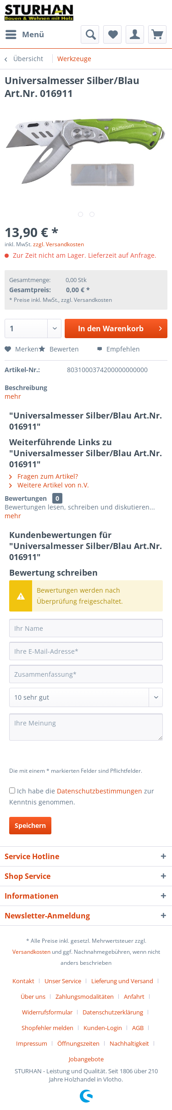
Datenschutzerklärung (113, 1012)
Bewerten (60, 349)
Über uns (33, 996)
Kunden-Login (102, 1028)
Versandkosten (31, 952)
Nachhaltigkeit (129, 1043)
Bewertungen (26, 498)
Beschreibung (26, 387)
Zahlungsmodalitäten (84, 996)
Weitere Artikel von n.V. (49, 485)
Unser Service (62, 981)
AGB (138, 1028)
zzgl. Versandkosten (58, 244)
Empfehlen (118, 349)
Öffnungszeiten (78, 1043)
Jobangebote (86, 1059)
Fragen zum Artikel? (43, 476)
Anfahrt (134, 996)
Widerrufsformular (47, 1012)
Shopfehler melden (47, 1028)
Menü (25, 33)
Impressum (31, 1043)
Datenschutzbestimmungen (99, 791)
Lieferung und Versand (122, 981)
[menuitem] (24, 34)
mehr (13, 396)
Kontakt (23, 981)
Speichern (30, 825)
